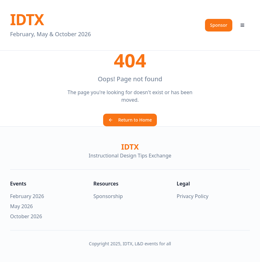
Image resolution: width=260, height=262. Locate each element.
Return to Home (130, 120)
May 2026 (21, 206)
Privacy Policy (192, 196)
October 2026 (26, 216)
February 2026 (27, 196)
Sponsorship (108, 196)
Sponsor (218, 25)
